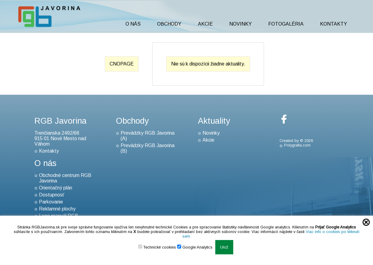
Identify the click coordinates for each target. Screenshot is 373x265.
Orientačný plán (55, 187)
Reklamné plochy (57, 208)
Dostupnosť (51, 194)
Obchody (169, 23)
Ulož (224, 247)
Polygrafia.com (297, 145)
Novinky (240, 23)
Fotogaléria (286, 23)
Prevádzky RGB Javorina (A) (147, 135)
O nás (133, 23)
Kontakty (333, 23)
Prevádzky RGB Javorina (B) (147, 148)
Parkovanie (51, 201)
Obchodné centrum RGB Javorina (65, 178)
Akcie (205, 23)
